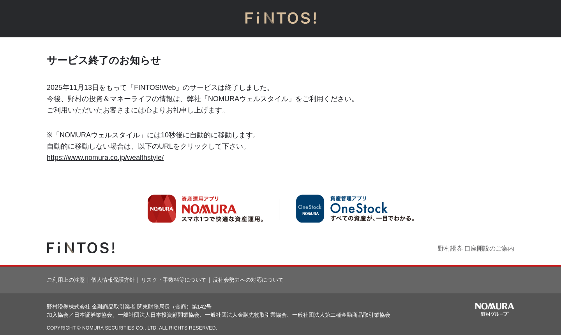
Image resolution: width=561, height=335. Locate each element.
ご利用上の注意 (66, 280)
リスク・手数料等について (173, 280)
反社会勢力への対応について (248, 280)
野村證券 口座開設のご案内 (476, 248)
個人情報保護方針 (113, 280)
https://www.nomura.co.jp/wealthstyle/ (105, 157)
